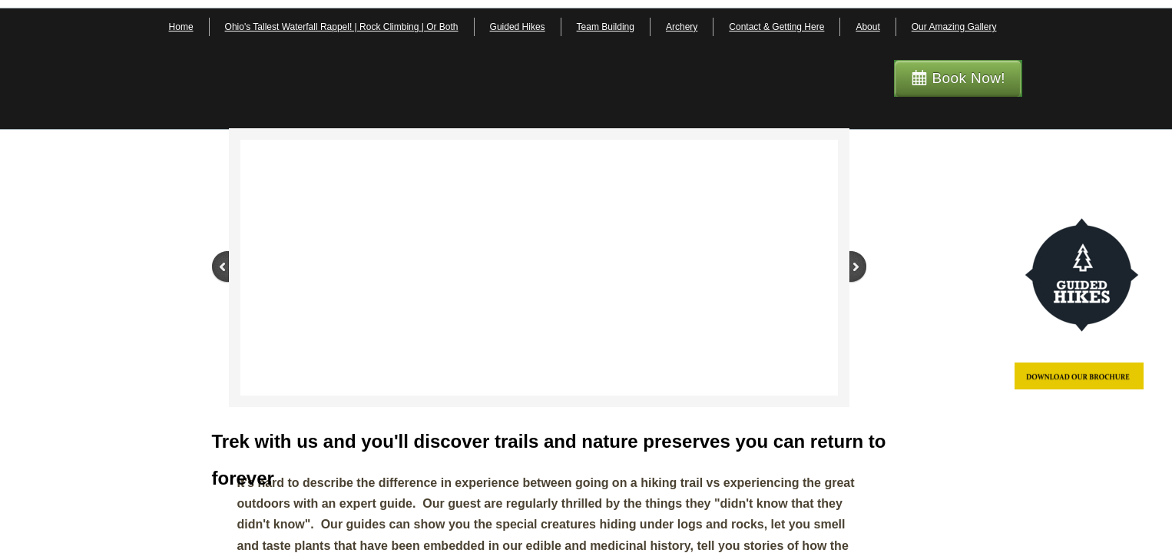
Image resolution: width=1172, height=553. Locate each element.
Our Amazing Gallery (954, 27)
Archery (681, 27)
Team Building (605, 27)
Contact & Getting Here (776, 27)
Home (181, 27)
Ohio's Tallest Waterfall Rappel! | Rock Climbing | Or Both (342, 27)
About (867, 27)
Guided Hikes (517, 27)
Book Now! (968, 78)
